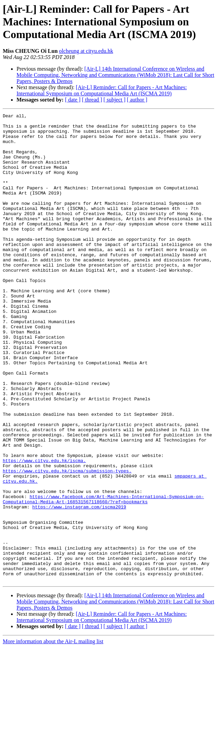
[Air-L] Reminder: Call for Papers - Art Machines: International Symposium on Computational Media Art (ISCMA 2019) (102, 90)
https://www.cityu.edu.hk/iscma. (44, 530)
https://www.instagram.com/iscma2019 (79, 586)
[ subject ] (115, 100)
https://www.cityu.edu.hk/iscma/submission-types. (67, 543)
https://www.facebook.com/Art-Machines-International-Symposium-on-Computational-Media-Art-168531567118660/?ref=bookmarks (103, 577)
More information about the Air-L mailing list (53, 735)
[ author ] (137, 100)
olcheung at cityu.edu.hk (86, 51)
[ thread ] (92, 100)
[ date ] (72, 100)
